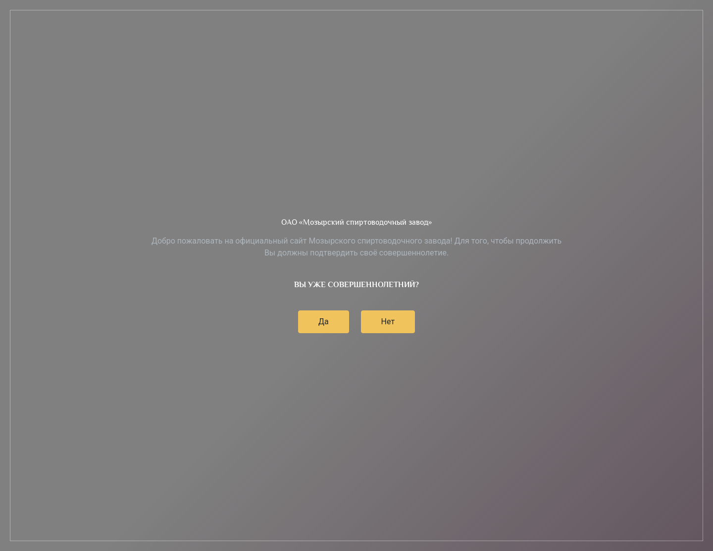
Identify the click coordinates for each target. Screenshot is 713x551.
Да (323, 321)
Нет (388, 321)
